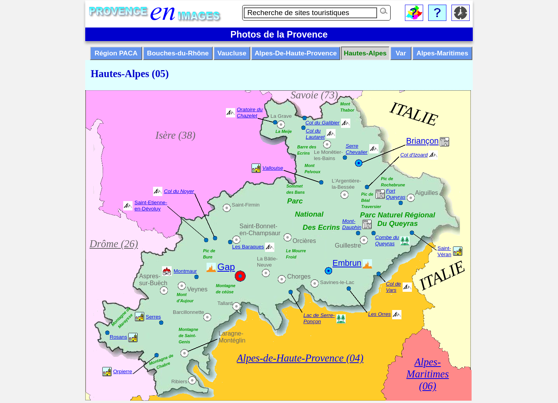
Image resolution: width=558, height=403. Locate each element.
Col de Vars (393, 287)
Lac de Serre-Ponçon (319, 318)
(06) (427, 386)
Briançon (422, 141)
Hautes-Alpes (365, 53)
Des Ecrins (321, 227)
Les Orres (379, 314)
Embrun (347, 263)
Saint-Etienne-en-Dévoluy (150, 206)
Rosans (118, 337)
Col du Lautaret (315, 134)
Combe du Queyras (387, 240)
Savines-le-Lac (337, 282)
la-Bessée (343, 187)
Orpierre (122, 371)
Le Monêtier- (328, 152)
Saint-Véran (444, 251)
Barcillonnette (188, 312)
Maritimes (427, 374)
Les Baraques (248, 247)
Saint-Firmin (246, 205)
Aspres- (149, 276)
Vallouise (272, 168)
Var (401, 53)
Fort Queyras (395, 194)
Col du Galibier (322, 123)
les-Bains (324, 158)
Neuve (264, 265)
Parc (295, 201)
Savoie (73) (314, 95)
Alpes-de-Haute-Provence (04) (300, 358)
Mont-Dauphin (352, 224)
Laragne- (231, 333)
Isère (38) (175, 135)
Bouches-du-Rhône (177, 53)
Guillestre (348, 245)
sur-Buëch (153, 283)
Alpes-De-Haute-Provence (296, 53)
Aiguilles (426, 192)
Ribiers (179, 381)
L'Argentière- (346, 181)
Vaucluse (231, 53)
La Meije (284, 131)
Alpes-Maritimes (442, 53)
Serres (153, 317)
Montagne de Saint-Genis (188, 335)
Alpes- (427, 362)
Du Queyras (397, 223)
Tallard (224, 303)
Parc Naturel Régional (397, 215)
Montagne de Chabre (161, 361)
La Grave (281, 116)
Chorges (298, 276)
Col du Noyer (179, 191)
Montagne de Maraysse (121, 317)
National (309, 214)
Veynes (197, 289)
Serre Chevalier (356, 149)
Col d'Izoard (414, 155)
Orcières (304, 241)
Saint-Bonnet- (258, 226)
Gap (226, 267)
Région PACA (116, 53)
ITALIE (414, 113)
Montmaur (185, 271)
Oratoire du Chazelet (250, 113)
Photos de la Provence (279, 34)
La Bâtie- (267, 259)
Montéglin (232, 340)
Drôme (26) (114, 244)
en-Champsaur (260, 233)
